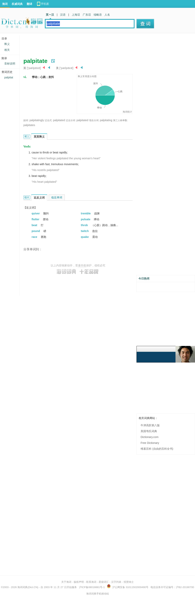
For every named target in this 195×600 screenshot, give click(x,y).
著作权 (82, 265)
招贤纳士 (129, 581)
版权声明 (79, 581)
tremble (86, 213)
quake (85, 236)
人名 (107, 14)
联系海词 (91, 581)
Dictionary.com (150, 437)
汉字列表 (116, 581)
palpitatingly (36, 120)
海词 (5, 3)
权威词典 (17, 3)
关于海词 (66, 581)
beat (35, 225)
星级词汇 (104, 581)
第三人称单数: (120, 120)
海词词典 (22, 587)
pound (36, 231)
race (35, 236)
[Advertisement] (94, 44)
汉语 (63, 14)
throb (85, 225)
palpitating (106, 120)
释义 (7, 44)
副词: (26, 120)
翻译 (29, 3)
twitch (85, 231)
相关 (7, 49)
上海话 (76, 14)
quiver (36, 213)
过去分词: (71, 120)
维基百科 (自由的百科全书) (157, 448)
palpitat (8, 77)
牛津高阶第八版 (150, 425)
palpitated (59, 120)
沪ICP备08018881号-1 (92, 587)
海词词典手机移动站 (97, 593)
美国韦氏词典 (149, 431)
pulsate (86, 219)
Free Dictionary (150, 442)
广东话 (87, 14)
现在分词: (94, 120)
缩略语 (98, 14)
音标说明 (9, 63)
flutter (36, 219)
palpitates (29, 125)
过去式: (48, 120)
